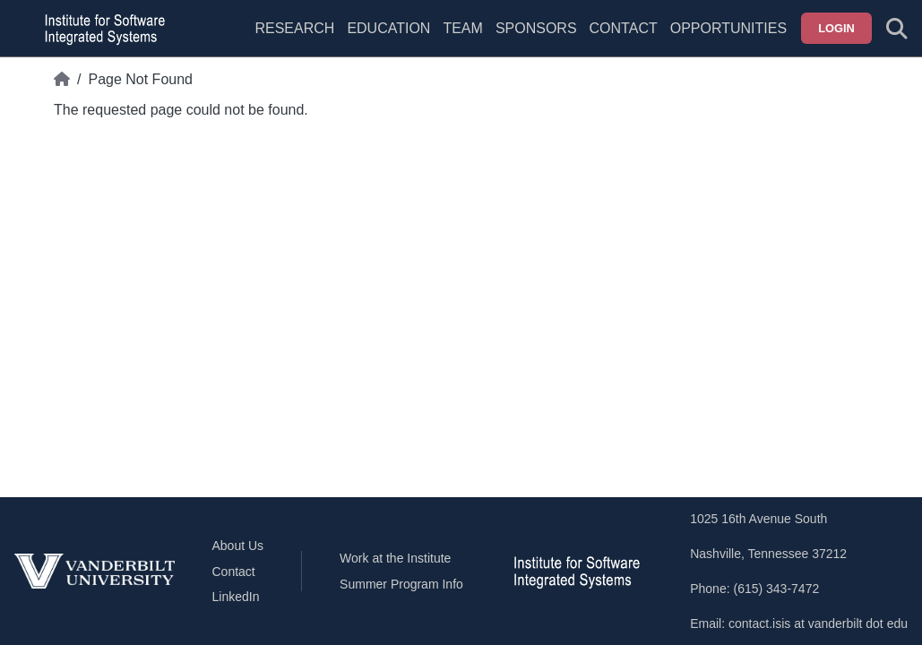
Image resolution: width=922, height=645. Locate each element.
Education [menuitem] (388, 28)
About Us (238, 545)
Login (836, 28)
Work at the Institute (395, 558)
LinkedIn (236, 596)
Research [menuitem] (294, 28)
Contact (624, 28)
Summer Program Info (401, 584)
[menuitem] (462, 39)
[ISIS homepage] (100, 29)
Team (462, 28)
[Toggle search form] (897, 28)
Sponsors (536, 28)
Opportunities (728, 28)
